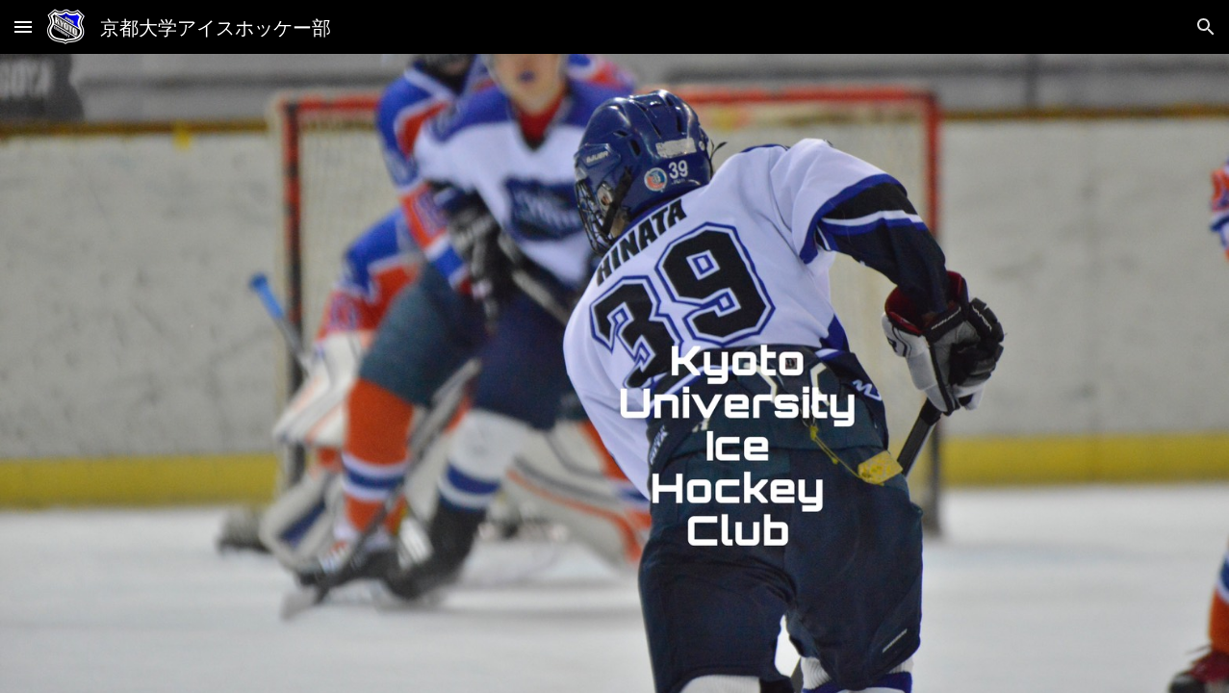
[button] (23, 26)
